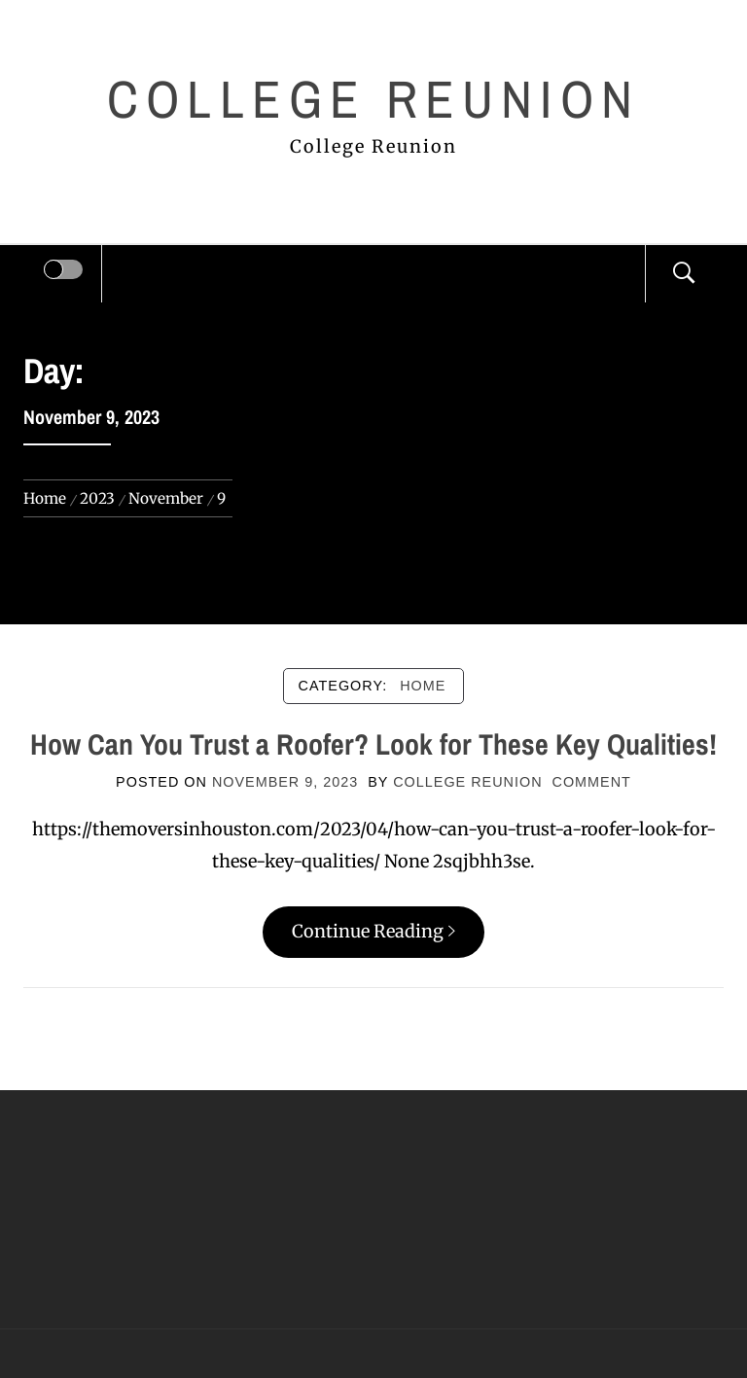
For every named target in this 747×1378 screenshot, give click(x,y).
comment (591, 782)
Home (422, 685)
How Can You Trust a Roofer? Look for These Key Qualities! (373, 743)
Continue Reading (373, 931)
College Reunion (373, 98)
